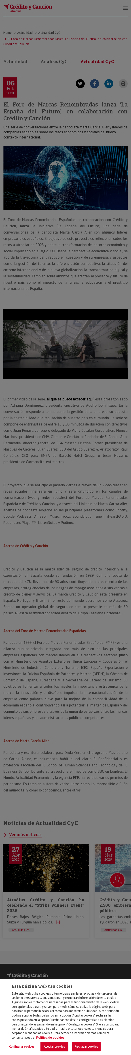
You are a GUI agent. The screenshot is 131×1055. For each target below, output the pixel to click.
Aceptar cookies (54, 1047)
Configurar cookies (21, 1047)
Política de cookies (50, 1037)
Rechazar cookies (86, 1047)
